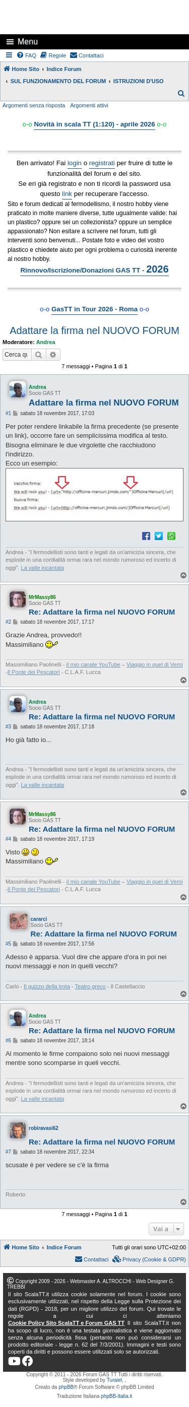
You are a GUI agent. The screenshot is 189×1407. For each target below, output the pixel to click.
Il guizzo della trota (47, 986)
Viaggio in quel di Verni (155, 664)
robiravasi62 (43, 1128)
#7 (8, 1152)
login (75, 163)
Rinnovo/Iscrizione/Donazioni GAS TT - (94, 269)
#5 (8, 944)
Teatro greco (90, 986)
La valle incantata (43, 568)
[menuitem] (27, 55)
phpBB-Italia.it (116, 1396)
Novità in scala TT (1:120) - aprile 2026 (94, 124)
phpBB (66, 1387)
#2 (8, 622)
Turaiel (114, 1380)
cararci (39, 919)
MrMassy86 (42, 597)
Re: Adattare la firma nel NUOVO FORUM (102, 612)
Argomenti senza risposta (34, 105)
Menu (28, 41)
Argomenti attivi (89, 105)
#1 (8, 413)
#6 (8, 1040)
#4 (8, 839)
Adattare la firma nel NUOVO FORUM (94, 330)
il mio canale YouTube (93, 664)
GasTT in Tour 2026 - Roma (94, 309)
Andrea (45, 342)
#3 (8, 726)
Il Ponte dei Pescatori (34, 672)
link (67, 193)
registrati (102, 163)
